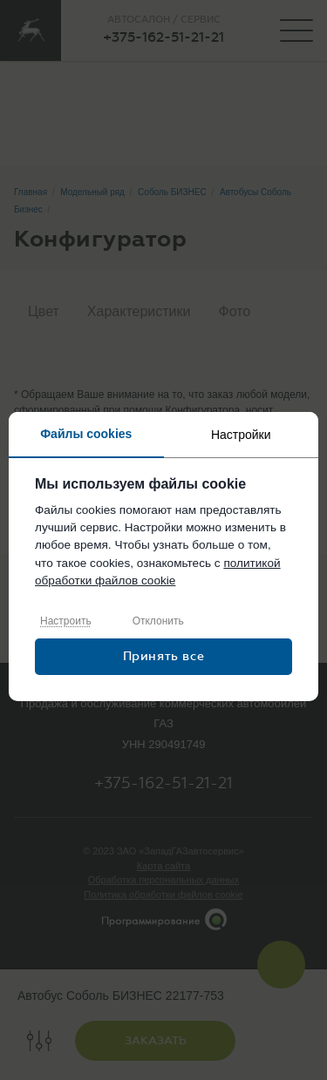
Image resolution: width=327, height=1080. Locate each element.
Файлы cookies (86, 434)
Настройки (241, 435)
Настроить (66, 621)
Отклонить (158, 621)
